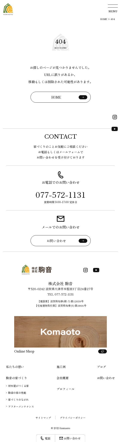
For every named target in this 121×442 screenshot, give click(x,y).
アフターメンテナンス (21, 406)
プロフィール (66, 389)
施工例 (61, 367)
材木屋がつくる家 (18, 386)
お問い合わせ (106, 378)
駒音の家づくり (16, 378)
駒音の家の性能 (17, 392)
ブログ (101, 367)
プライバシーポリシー (73, 417)
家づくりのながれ (18, 399)
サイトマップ (43, 417)
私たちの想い (15, 367)
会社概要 (63, 378)
